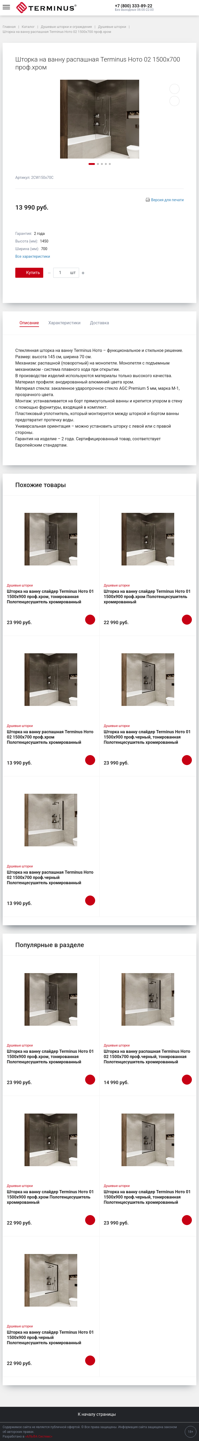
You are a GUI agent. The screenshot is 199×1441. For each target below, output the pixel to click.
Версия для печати (167, 200)
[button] (134, 6)
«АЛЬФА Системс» (38, 1436)
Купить (29, 272)
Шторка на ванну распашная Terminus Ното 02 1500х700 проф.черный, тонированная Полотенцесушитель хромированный (147, 1056)
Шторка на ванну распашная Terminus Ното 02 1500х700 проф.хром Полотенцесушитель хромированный (50, 737)
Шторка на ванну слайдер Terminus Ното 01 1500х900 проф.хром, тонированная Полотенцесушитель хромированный (50, 596)
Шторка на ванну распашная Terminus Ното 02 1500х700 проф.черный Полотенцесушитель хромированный (50, 877)
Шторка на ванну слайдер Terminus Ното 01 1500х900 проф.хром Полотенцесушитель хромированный (147, 596)
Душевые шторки (20, 585)
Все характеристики (32, 256)
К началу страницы (99, 1414)
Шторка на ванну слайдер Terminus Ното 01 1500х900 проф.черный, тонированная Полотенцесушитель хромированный (147, 737)
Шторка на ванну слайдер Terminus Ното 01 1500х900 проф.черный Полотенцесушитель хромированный (50, 1337)
